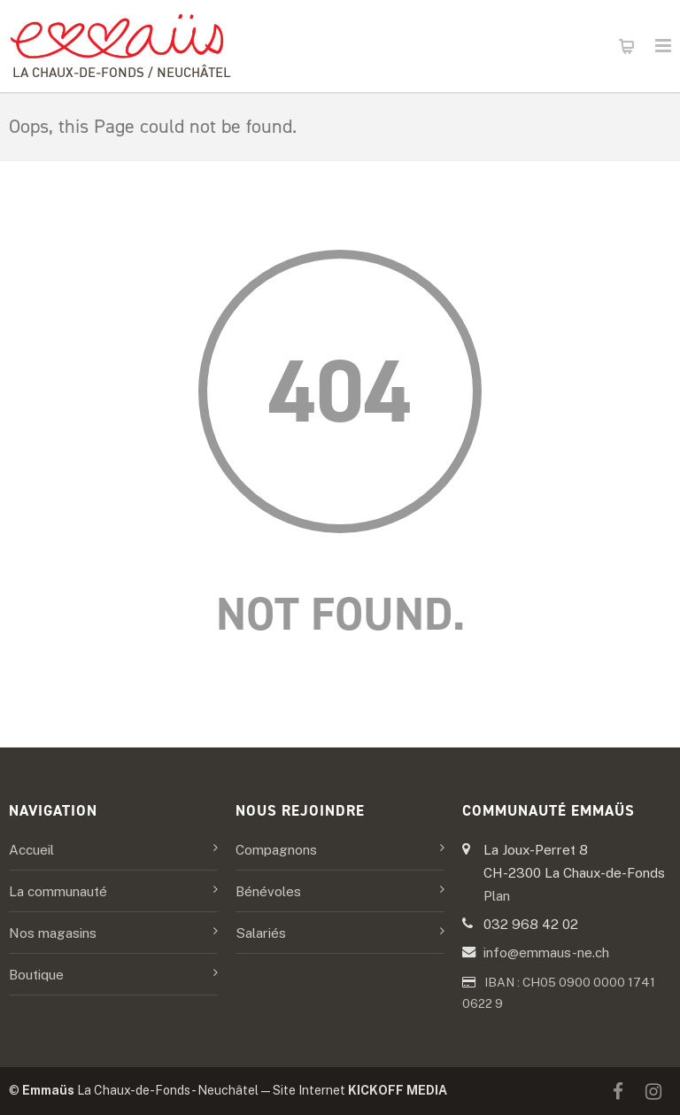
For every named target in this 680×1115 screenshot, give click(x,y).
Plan (496, 895)
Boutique (36, 974)
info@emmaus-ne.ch (546, 952)
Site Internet (360, 1090)
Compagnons (276, 849)
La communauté (58, 891)
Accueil (31, 849)
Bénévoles (268, 891)
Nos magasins (53, 933)
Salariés (261, 933)
